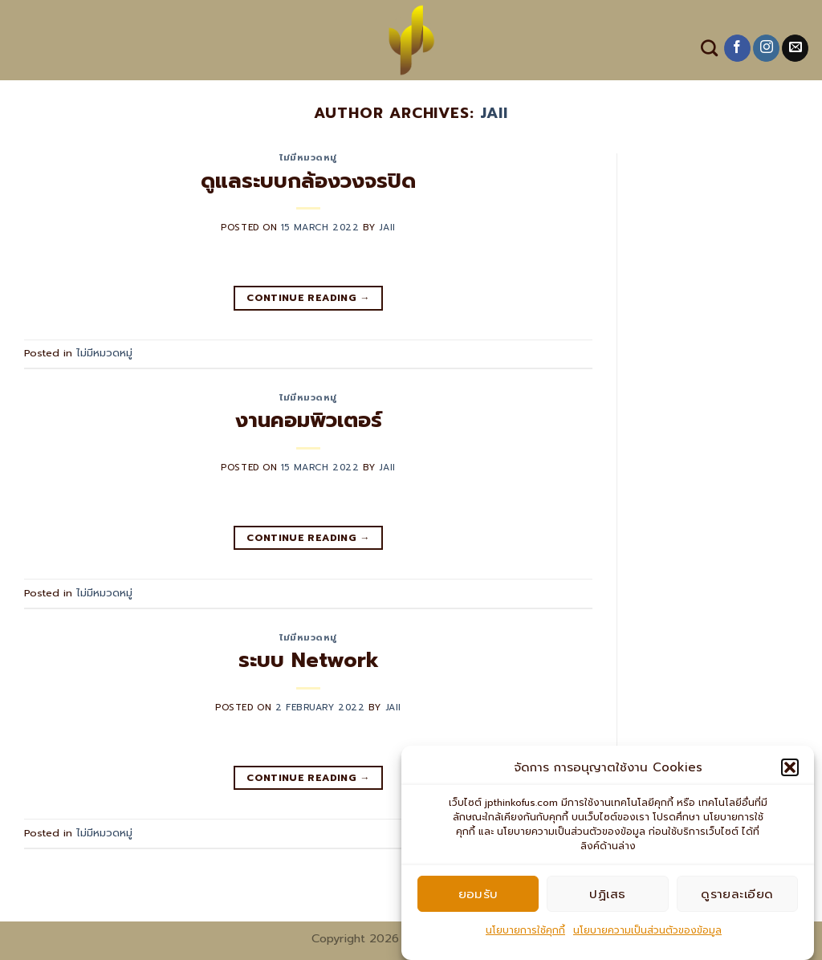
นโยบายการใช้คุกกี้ (525, 936)
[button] (790, 774)
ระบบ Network (308, 660)
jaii (494, 113)
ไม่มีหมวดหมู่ (308, 158)
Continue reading (308, 298)
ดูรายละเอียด (737, 900)
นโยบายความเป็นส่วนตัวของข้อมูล (647, 936)
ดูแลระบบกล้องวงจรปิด (308, 181)
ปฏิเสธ (607, 900)
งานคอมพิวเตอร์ (308, 420)
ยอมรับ (478, 900)
